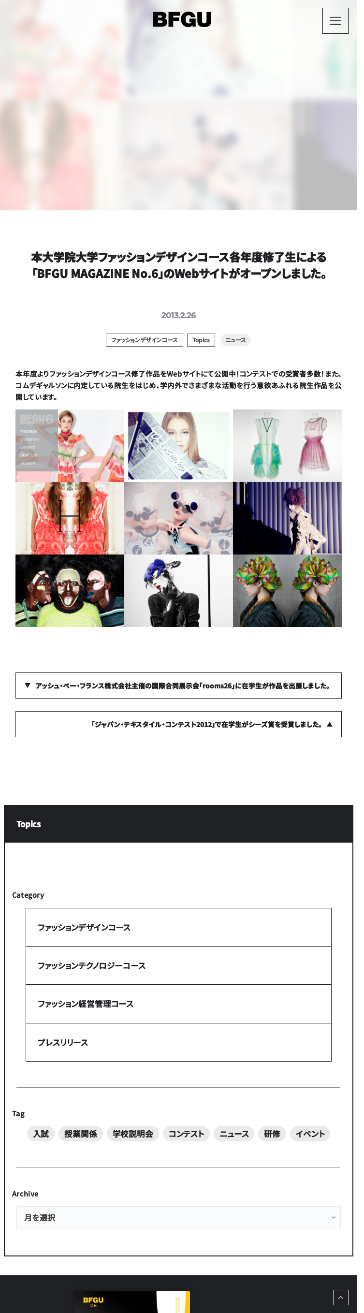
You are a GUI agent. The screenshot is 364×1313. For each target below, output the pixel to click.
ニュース (233, 1133)
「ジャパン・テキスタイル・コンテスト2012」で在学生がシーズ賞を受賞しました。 (206, 724)
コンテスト (186, 1133)
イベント (310, 1133)
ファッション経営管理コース (85, 1003)
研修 (272, 1133)
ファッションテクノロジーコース (92, 965)
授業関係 (80, 1133)
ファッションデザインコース (84, 927)
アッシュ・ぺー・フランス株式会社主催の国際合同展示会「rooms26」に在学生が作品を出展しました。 (182, 685)
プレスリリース (63, 1042)
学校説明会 (133, 1133)
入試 (41, 1133)
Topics (28, 824)
